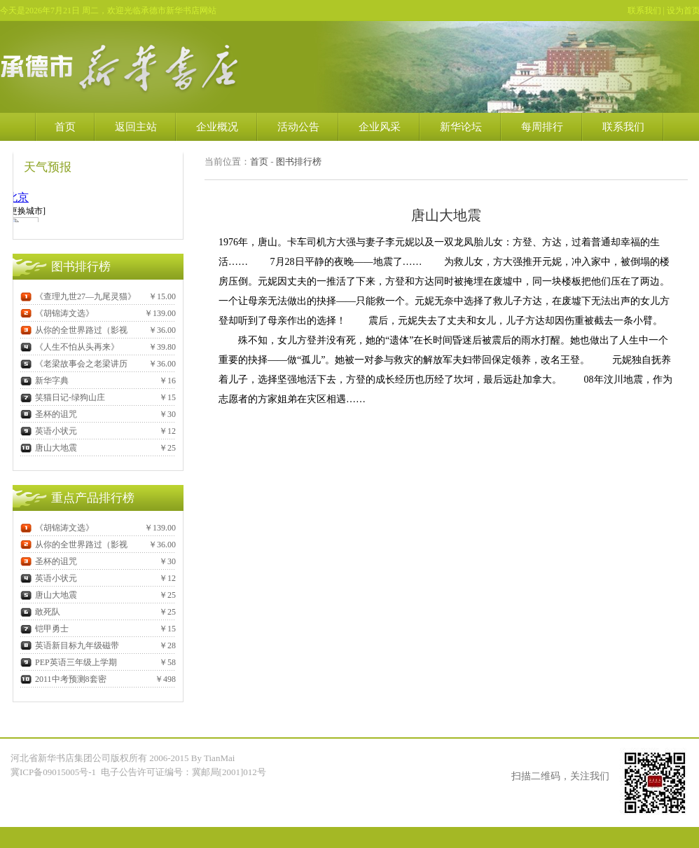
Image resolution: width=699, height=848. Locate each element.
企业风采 (380, 126)
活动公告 (298, 126)
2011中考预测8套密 (63, 679)
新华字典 (44, 380)
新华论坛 (461, 126)
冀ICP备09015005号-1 (54, 772)
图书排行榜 (298, 161)
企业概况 (217, 126)
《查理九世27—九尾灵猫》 (78, 296)
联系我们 (644, 10)
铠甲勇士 (44, 629)
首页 (65, 126)
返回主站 (136, 126)
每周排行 (542, 126)
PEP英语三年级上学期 (68, 662)
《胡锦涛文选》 (57, 313)
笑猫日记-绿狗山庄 (62, 397)
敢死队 (40, 612)
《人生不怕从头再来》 (69, 347)
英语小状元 (48, 431)
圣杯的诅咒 (48, 414)
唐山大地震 (48, 448)
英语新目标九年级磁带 (69, 645)
